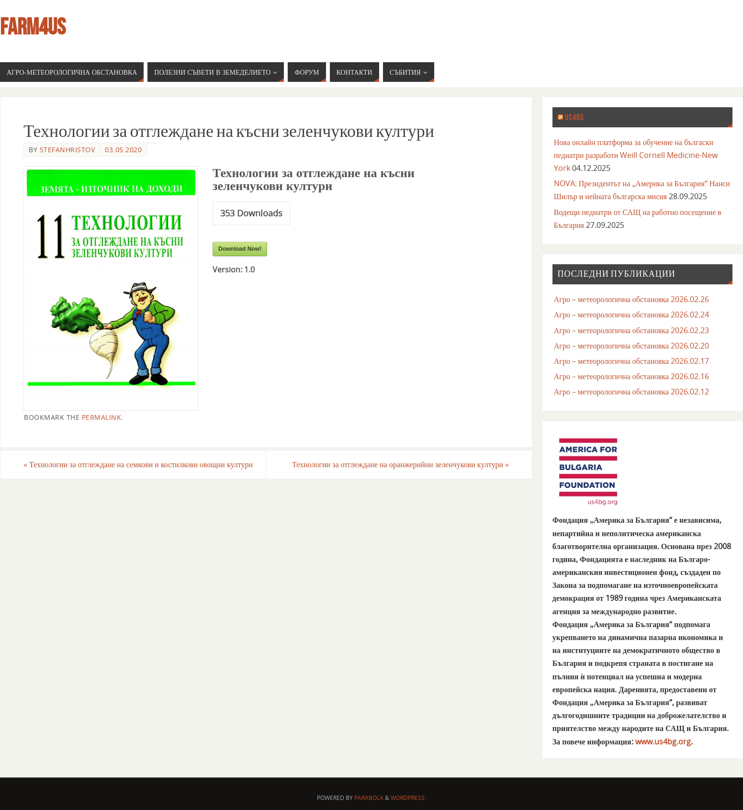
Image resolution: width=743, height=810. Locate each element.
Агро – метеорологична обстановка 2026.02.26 (631, 299)
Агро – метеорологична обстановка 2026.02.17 (631, 361)
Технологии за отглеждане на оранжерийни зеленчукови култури (400, 464)
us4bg (574, 117)
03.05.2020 (123, 149)
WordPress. (408, 798)
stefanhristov (67, 149)
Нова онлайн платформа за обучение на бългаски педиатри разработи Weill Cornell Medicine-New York (636, 155)
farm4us (33, 26)
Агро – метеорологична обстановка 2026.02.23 (631, 330)
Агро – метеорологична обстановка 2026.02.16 (631, 376)
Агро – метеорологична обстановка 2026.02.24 (631, 314)
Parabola (368, 798)
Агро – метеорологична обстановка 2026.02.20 (631, 345)
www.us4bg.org (663, 741)
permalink (102, 417)
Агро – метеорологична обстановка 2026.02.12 (631, 391)
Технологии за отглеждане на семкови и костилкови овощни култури (138, 464)
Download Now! (239, 249)
